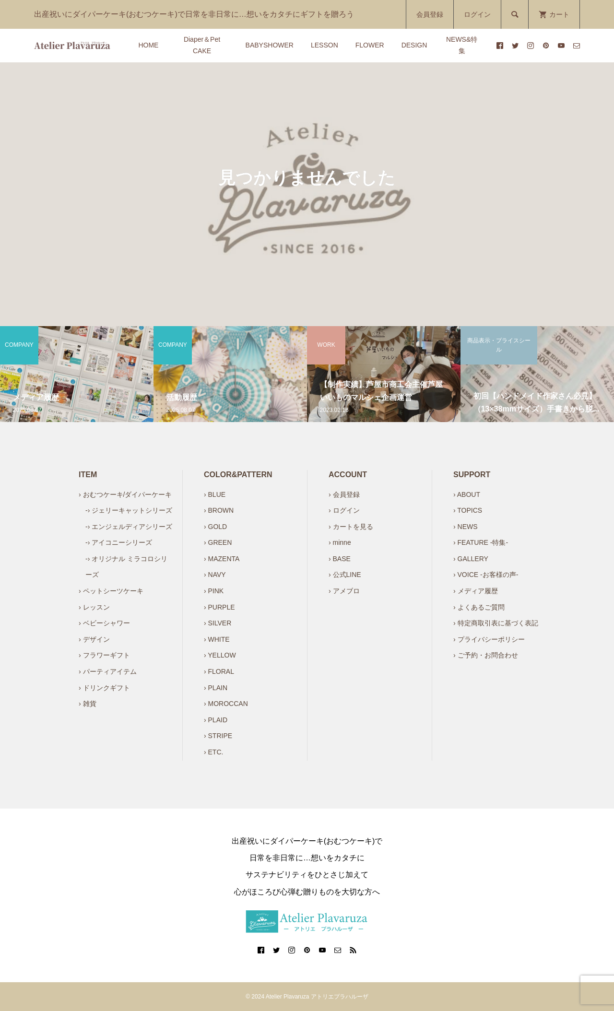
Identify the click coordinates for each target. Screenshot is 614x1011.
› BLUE (214, 494)
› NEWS (465, 526)
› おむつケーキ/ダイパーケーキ (125, 494)
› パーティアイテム (108, 671)
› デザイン (94, 639)
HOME (148, 45)
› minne (340, 542)
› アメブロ (344, 591)
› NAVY (215, 574)
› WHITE (217, 639)
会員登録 (429, 14)
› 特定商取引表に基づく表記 (495, 623)
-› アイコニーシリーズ (118, 542)
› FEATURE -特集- (480, 542)
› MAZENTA (221, 559)
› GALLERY (470, 559)
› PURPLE (219, 607)
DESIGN (414, 45)
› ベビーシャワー (104, 623)
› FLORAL (219, 671)
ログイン (477, 14)
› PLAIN (215, 688)
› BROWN (219, 510)
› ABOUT (466, 494)
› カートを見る (351, 526)
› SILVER (217, 623)
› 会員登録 (344, 494)
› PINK (214, 591)
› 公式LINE (345, 574)
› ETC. (213, 752)
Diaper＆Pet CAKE (202, 45)
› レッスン (94, 607)
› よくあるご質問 (479, 607)
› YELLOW (220, 655)
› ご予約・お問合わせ (485, 655)
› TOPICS (467, 510)
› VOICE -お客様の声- (485, 574)
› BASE (340, 559)
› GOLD (215, 526)
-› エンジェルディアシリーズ (128, 526)
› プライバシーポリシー (489, 639)
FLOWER (369, 45)
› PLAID (215, 720)
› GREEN (218, 542)
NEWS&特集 (461, 45)
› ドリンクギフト (104, 688)
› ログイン (344, 510)
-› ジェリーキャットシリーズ (128, 510)
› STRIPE (218, 736)
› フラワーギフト (104, 655)
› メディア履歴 (475, 591)
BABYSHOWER (270, 45)
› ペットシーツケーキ (111, 591)
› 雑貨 (87, 703)
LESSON (324, 45)
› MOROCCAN (226, 703)
